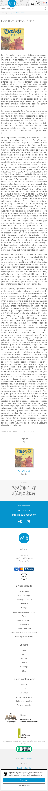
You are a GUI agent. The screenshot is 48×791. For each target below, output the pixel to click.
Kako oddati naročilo (24, 701)
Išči (45, 8)
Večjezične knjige (24, 628)
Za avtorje (24, 693)
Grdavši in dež (24, 471)
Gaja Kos (24, 474)
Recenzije (4, 13)
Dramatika (24, 604)
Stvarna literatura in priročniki (24, 612)
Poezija (24, 608)
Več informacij (24, 786)
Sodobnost (21, 431)
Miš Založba (27, 759)
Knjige (24, 650)
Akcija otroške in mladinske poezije (24, 633)
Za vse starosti (24, 624)
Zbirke (24, 616)
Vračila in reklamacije (24, 697)
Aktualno (24, 659)
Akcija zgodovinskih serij (24, 637)
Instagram (28, 521)
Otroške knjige (24, 591)
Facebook (20, 521)
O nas (24, 689)
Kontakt (24, 684)
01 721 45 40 (24, 510)
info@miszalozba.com (24, 515)
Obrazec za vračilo (24, 705)
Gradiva (24, 663)
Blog (24, 671)
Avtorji (24, 654)
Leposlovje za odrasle (24, 600)
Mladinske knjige (24, 595)
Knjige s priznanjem (24, 620)
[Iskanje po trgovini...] (21, 8)
